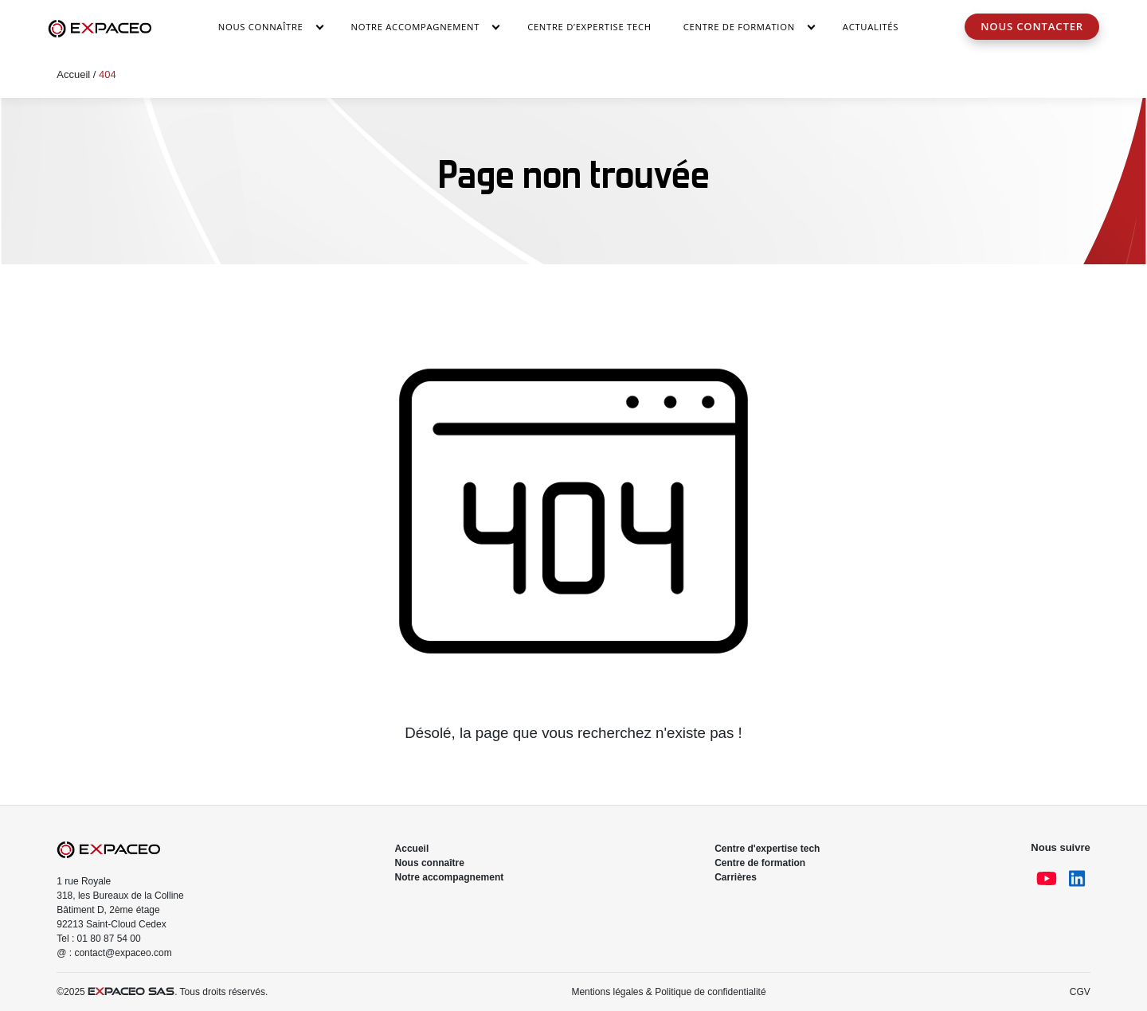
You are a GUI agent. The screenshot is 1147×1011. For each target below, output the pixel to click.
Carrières (735, 877)
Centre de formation (759, 863)
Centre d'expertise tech (767, 848)
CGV (1080, 991)
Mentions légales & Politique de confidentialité (668, 991)
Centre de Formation (739, 27)
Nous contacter (1032, 26)
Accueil (73, 74)
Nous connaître (260, 27)
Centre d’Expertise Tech (589, 27)
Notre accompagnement (415, 27)
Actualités (870, 27)
